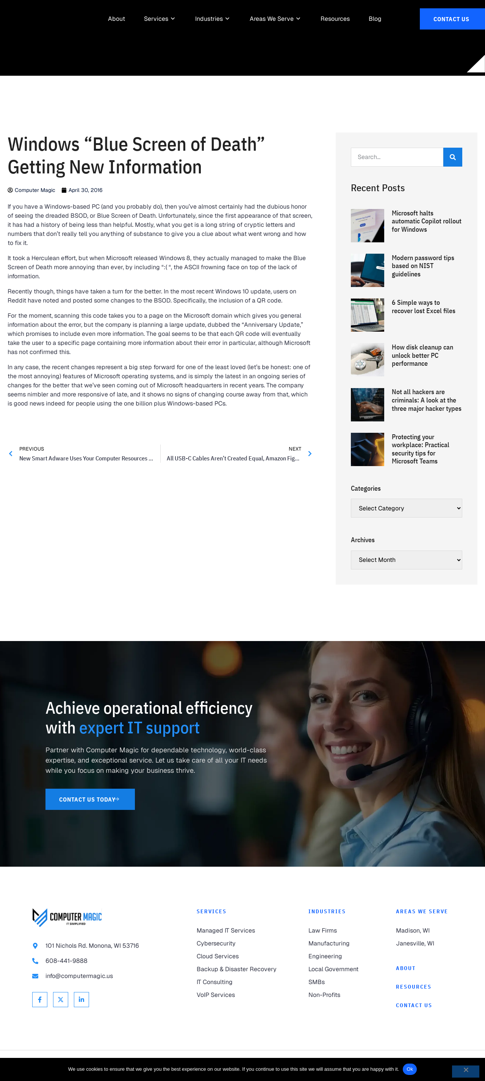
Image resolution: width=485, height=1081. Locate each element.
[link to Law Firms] (336, 930)
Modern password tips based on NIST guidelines (423, 265)
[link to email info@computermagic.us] (99, 976)
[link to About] (116, 18)
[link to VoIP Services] (237, 995)
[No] (465, 1071)
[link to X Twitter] (60, 999)
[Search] (452, 157)
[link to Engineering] (336, 956)
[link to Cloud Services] (237, 956)
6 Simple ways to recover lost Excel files (423, 306)
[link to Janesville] (424, 943)
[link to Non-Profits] (336, 995)
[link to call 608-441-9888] (99, 961)
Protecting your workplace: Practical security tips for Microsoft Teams (420, 449)
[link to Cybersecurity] (237, 943)
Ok (410, 1069)
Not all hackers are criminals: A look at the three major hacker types (427, 399)
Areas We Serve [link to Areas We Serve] (422, 911)
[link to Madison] (424, 930)
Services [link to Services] (212, 911)
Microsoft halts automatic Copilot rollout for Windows (427, 221)
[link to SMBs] (336, 982)
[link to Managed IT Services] (237, 930)
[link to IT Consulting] (237, 982)
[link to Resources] (335, 18)
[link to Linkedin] (81, 999)
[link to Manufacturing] (336, 943)
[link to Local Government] (336, 969)
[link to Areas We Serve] (272, 18)
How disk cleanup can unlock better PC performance (422, 355)
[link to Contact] (424, 1005)
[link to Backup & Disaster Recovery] (237, 969)
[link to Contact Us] (452, 19)
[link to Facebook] (39, 999)
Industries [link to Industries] (327, 911)
